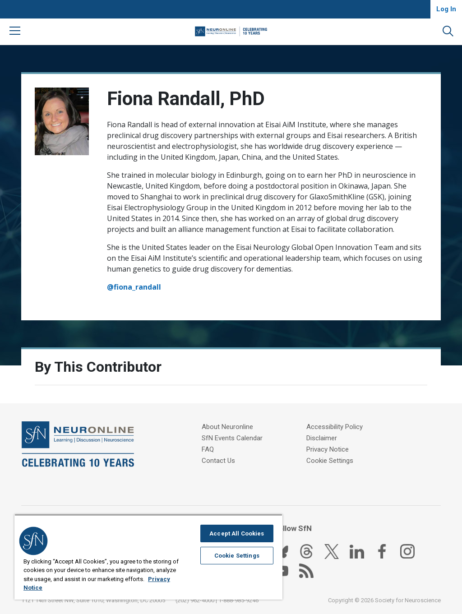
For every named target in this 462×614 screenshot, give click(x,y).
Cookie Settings (329, 461)
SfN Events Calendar (232, 438)
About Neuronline (227, 427)
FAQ (208, 449)
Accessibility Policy (334, 427)
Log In (446, 9)
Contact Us (218, 461)
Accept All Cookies (236, 533)
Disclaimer (321, 438)
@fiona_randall (134, 287)
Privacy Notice (327, 449)
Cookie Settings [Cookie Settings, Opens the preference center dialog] (236, 555)
